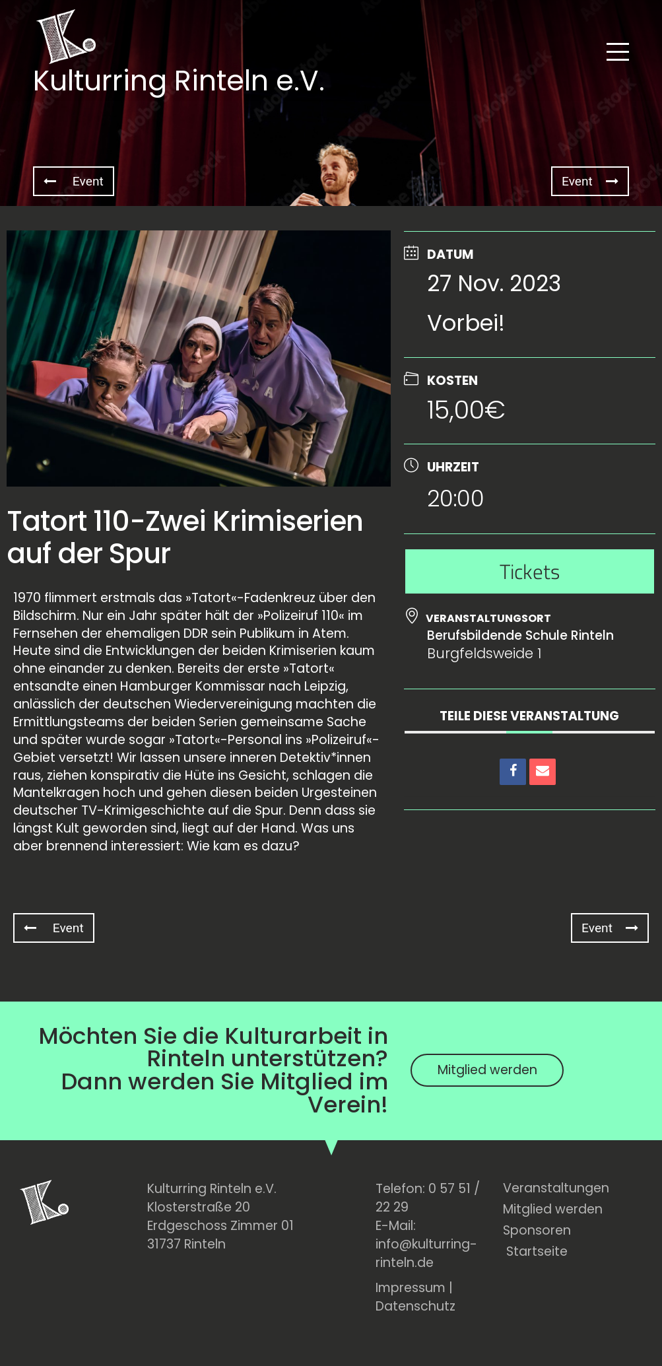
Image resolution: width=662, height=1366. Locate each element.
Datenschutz (415, 1306)
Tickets (530, 571)
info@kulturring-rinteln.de (426, 1253)
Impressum (411, 1288)
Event (74, 181)
